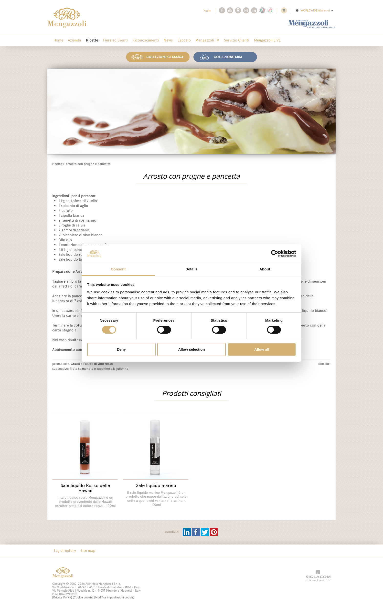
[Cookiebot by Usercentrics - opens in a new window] (274, 253)
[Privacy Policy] (62, 594)
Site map (86, 547)
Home (58, 40)
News (163, 40)
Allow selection (191, 350)
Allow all (261, 350)
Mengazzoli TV (201, 40)
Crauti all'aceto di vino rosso (92, 363)
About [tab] (264, 269)
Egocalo (178, 40)
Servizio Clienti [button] (229, 40)
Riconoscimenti (141, 40)
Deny (121, 350)
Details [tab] (191, 269)
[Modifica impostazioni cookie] (114, 594)
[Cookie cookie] (83, 594)
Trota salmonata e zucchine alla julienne (99, 368)
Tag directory (64, 547)
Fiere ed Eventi (112, 40)
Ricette (90, 40)
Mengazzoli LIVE (258, 40)
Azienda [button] (73, 40)
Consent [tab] (118, 269)
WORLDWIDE (314, 10)
